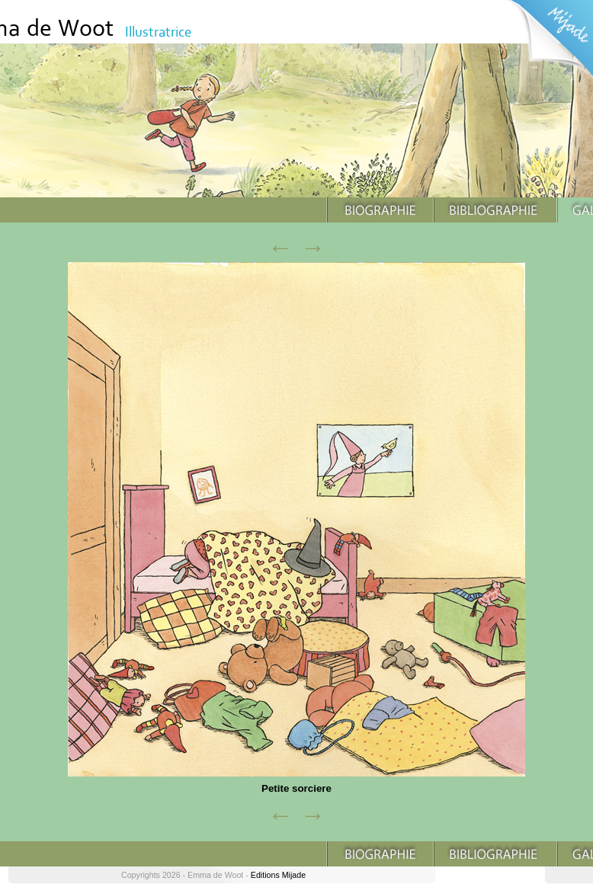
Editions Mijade (278, 874)
